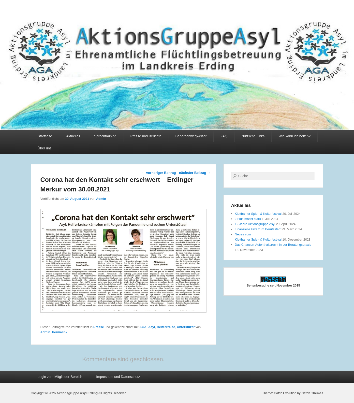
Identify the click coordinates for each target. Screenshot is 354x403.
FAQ (224, 136)
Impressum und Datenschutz (118, 377)
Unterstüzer (186, 327)
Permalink (59, 332)
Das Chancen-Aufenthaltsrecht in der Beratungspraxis (273, 244)
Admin (101, 199)
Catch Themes (312, 393)
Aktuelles (73, 136)
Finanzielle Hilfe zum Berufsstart (257, 229)
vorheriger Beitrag (159, 173)
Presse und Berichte (145, 136)
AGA (143, 327)
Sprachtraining (105, 136)
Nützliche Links (253, 136)
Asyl (151, 327)
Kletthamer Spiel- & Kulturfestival (258, 214)
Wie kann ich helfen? (294, 136)
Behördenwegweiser (190, 136)
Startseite (45, 136)
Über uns (45, 148)
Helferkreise (166, 327)
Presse (98, 327)
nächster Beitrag (194, 173)
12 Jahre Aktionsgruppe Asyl (255, 224)
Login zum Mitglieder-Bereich (60, 377)
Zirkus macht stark (248, 219)
